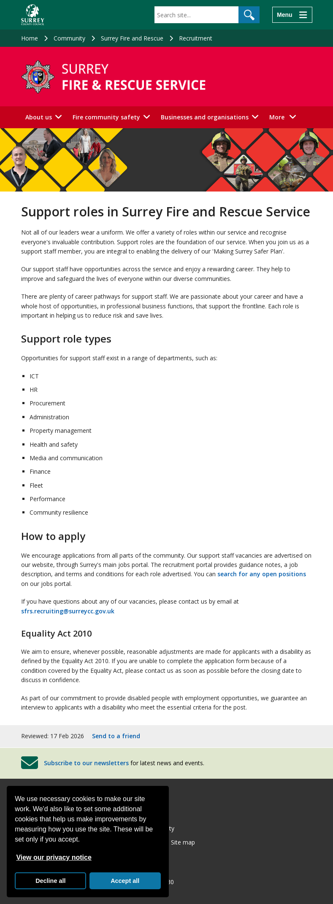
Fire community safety (106, 117)
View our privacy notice (53, 857)
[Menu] (292, 15)
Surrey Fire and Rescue (132, 38)
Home (29, 38)
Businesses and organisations (205, 117)
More (285, 116)
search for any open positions (261, 574)
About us (38, 117)
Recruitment (195, 38)
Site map (183, 842)
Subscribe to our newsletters (86, 763)
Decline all (50, 880)
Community (69, 38)
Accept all (125, 880)
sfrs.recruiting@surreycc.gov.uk (67, 611)
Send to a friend (116, 736)
